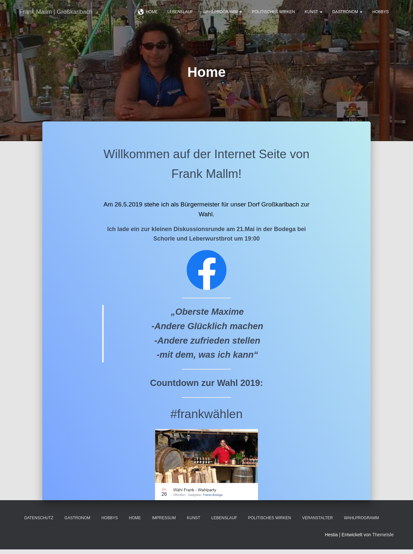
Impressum (164, 522)
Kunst (313, 16)
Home (148, 16)
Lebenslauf (180, 16)
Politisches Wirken (273, 16)
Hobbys (380, 16)
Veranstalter (317, 522)
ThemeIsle (383, 539)
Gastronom (347, 16)
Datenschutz (38, 522)
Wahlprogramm (222, 16)
